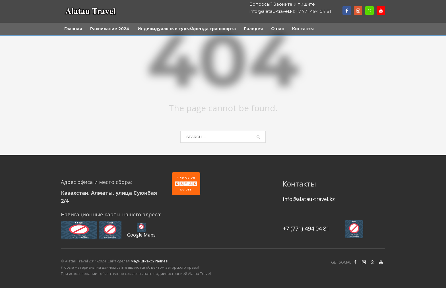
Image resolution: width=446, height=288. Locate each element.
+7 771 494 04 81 (313, 11)
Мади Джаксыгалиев (149, 261)
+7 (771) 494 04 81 (306, 228)
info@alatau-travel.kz (272, 11)
